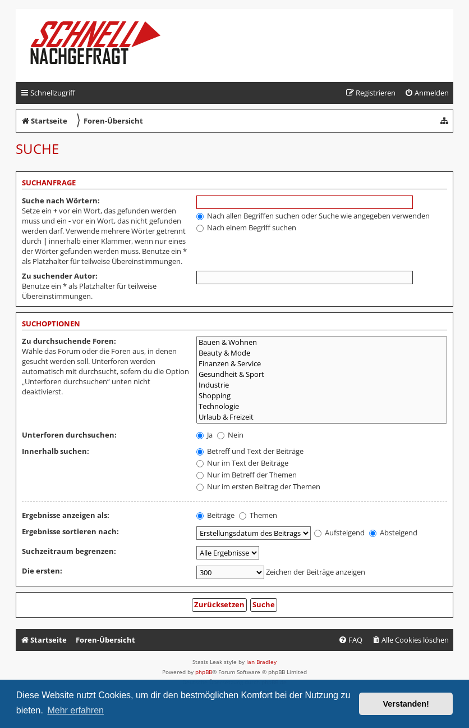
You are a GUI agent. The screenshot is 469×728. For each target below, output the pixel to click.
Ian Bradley (261, 662)
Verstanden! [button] (406, 703)
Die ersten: (42, 571)
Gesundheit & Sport (321, 374)
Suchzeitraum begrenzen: (69, 551)
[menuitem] (426, 93)
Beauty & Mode (321, 353)
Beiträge (215, 515)
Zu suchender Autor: (60, 276)
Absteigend (393, 532)
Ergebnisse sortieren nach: (70, 531)
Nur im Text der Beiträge (242, 463)
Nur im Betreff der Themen (246, 475)
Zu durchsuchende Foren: (69, 341)
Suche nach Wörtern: (61, 200)
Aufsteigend (339, 532)
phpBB (203, 672)
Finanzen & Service (321, 363)
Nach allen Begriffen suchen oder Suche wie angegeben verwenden (313, 216)
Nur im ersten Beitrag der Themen (258, 486)
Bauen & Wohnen (321, 342)
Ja (204, 435)
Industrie (321, 385)
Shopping (321, 395)
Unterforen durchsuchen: (69, 435)
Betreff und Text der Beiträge (250, 451)
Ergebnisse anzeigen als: (65, 515)
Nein (230, 435)
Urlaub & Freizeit (321, 417)
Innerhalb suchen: (55, 451)
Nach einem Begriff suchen (246, 227)
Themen (258, 515)
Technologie (321, 406)
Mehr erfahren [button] (75, 710)
